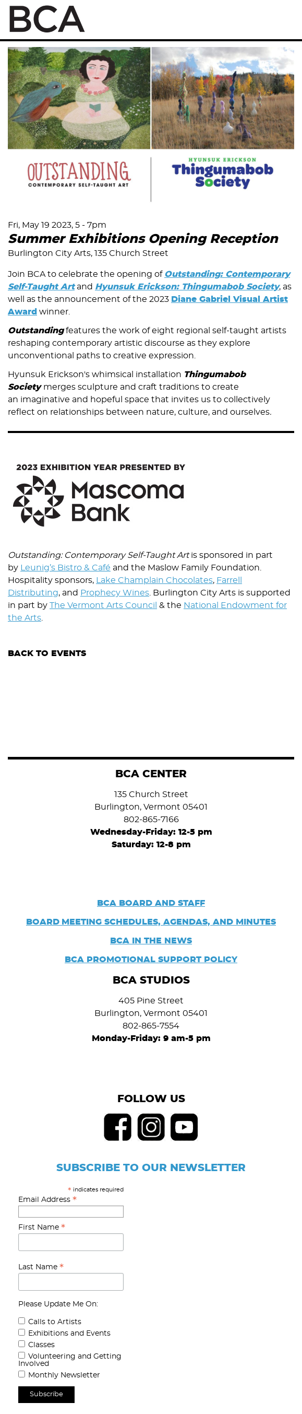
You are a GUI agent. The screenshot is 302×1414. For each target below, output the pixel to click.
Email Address (47, 1200)
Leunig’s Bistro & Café (65, 568)
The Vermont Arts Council (103, 605)
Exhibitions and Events (69, 1333)
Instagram (151, 1127)
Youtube (185, 1127)
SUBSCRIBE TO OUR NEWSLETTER (151, 1168)
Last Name (41, 1267)
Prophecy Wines (114, 593)
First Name (41, 1227)
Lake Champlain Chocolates (154, 580)
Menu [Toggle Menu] (282, 20)
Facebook (118, 1127)
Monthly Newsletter (64, 1375)
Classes (41, 1345)
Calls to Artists (54, 1322)
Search (259, 19)
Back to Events (47, 653)
